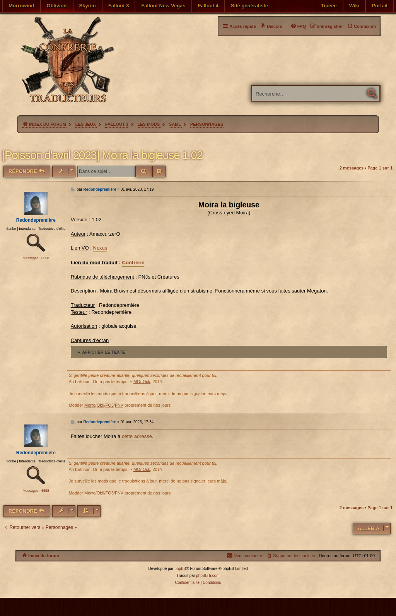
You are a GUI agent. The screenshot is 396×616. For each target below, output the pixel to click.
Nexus (100, 248)
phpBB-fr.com (208, 575)
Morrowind (21, 6)
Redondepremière (36, 220)
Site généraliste (249, 6)
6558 (45, 258)
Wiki (354, 6)
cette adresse (137, 436)
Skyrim (87, 6)
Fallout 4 (208, 6)
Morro (90, 405)
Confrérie (133, 262)
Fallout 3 (118, 6)
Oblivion (57, 6)
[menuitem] (361, 26)
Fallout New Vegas (163, 6)
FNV (119, 405)
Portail (379, 6)
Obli (100, 405)
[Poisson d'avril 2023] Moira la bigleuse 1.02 (102, 155)
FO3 (109, 405)
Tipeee (329, 6)
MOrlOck (141, 381)
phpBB (180, 568)
